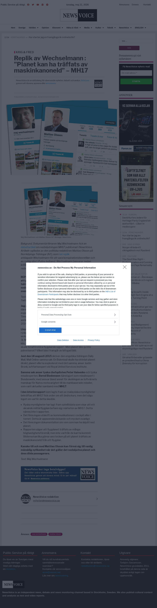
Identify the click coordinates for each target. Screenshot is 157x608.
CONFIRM (52, 330)
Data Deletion (63, 340)
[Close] (125, 268)
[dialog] (78, 304)
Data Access (78, 340)
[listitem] (78, 314)
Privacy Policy (94, 340)
